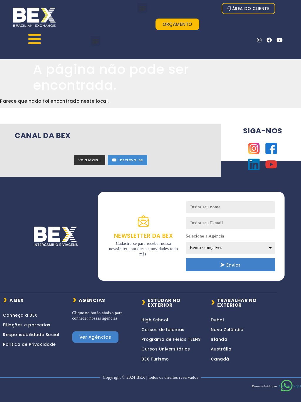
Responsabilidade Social (31, 332)
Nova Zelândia (227, 327)
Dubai (217, 317)
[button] (142, 8)
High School (154, 317)
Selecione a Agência (205, 233)
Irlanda (219, 336)
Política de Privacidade (29, 341)
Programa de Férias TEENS (170, 336)
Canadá (220, 356)
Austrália (221, 346)
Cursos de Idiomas (163, 327)
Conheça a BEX (20, 312)
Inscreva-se (127, 157)
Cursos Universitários (165, 346)
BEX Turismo (155, 356)
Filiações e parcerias (27, 322)
